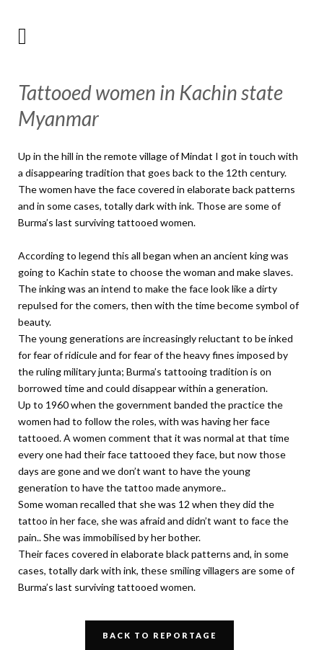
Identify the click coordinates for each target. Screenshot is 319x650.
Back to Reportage (159, 635)
